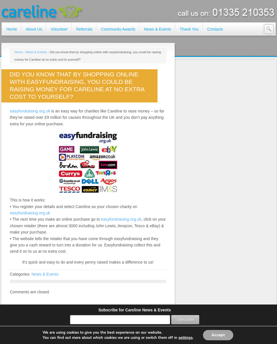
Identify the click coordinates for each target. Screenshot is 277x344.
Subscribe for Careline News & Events (134, 310)
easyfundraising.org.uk (30, 111)
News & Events (36, 52)
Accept (218, 335)
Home (19, 52)
